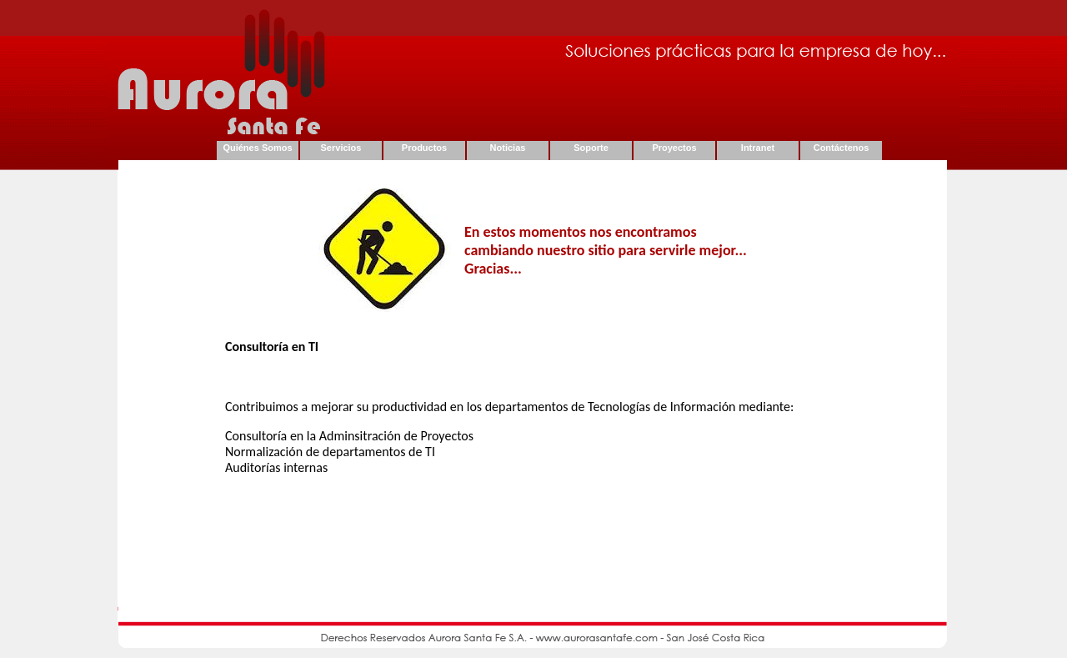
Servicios (341, 148)
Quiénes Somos (257, 148)
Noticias (508, 148)
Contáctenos (841, 148)
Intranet (757, 148)
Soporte (591, 148)
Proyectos (674, 148)
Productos (424, 148)
